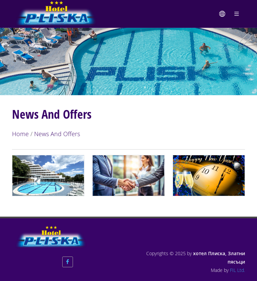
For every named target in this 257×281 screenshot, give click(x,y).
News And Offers (57, 134)
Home (20, 134)
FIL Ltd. (237, 270)
